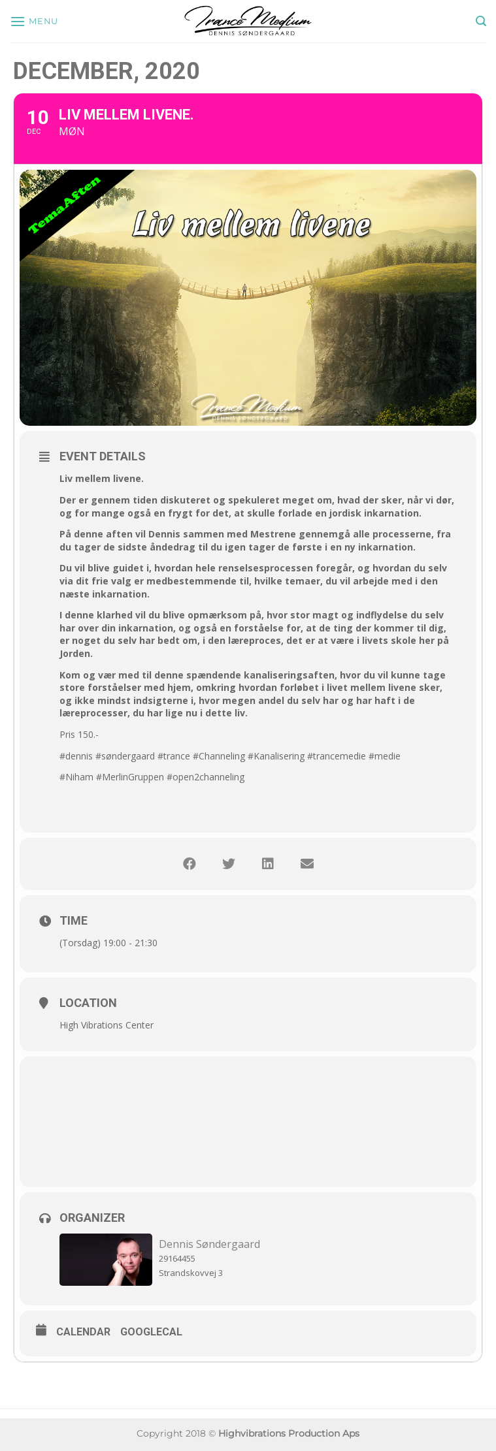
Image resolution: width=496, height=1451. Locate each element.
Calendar (83, 1332)
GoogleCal (151, 1332)
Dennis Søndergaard (209, 1244)
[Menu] (34, 21)
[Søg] (481, 21)
